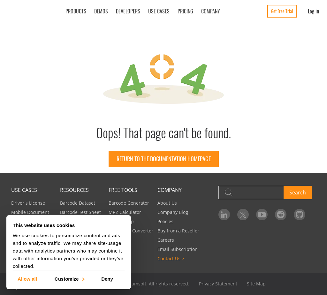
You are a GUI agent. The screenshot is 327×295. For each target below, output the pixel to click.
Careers (165, 240)
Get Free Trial (282, 11)
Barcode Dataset (77, 203)
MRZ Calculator (125, 212)
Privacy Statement (218, 284)
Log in (313, 11)
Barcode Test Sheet (80, 212)
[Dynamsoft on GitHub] (299, 214)
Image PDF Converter (131, 231)
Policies (165, 221)
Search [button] (297, 192)
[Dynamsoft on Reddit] (280, 214)
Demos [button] (101, 11)
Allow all (27, 278)
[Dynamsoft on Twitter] (243, 214)
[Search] (251, 192)
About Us (167, 203)
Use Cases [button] (159, 11)
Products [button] (75, 11)
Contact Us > (170, 258)
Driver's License (28, 203)
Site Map (256, 284)
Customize (69, 278)
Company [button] (210, 11)
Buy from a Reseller (178, 231)
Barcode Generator (129, 203)
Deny (107, 278)
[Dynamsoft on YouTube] (262, 214)
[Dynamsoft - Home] (31, 11)
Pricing (185, 11)
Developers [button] (128, 11)
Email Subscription (177, 249)
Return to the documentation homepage (164, 159)
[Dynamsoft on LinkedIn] (224, 214)
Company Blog (172, 212)
